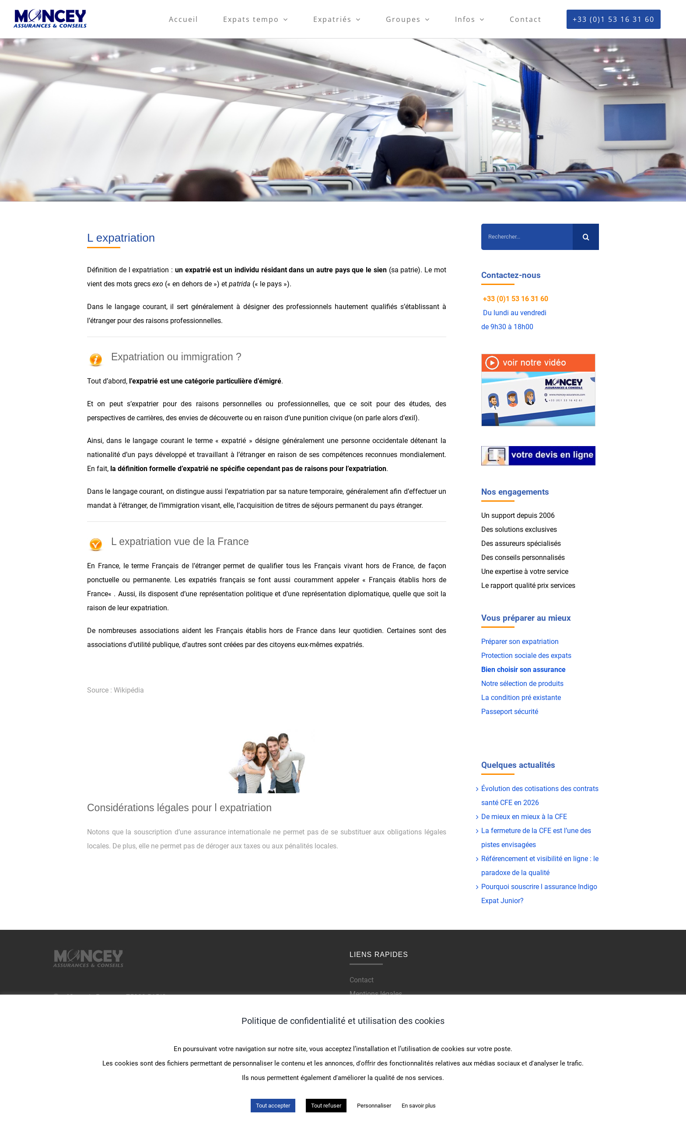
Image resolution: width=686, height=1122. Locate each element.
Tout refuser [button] (326, 1105)
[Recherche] (586, 237)
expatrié (198, 270)
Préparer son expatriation (520, 641)
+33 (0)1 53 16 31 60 (515, 299)
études (419, 404)
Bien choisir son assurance (523, 669)
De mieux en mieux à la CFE (524, 816)
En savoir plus (419, 1105)
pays (342, 270)
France (108, 566)
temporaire (326, 491)
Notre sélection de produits (522, 683)
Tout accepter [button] (273, 1105)
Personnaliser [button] (374, 1105)
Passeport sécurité (509, 711)
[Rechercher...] (527, 237)
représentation (324, 594)
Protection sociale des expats (526, 655)
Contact (362, 980)
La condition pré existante (521, 697)
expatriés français (217, 580)
